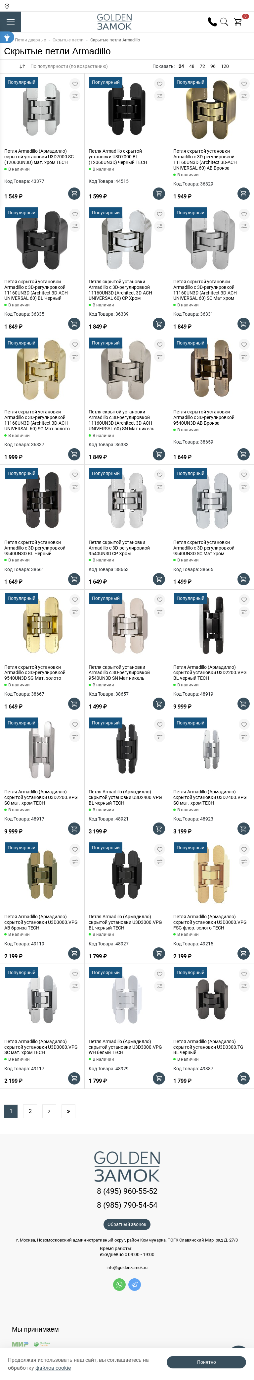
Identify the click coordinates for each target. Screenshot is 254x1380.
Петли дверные (30, 39)
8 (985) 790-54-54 (127, 1205)
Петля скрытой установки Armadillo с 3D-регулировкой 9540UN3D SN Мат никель (119, 672)
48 (191, 66)
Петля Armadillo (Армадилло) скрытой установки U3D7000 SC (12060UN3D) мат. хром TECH (39, 156)
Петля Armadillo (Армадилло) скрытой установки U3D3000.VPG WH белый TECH (125, 1047)
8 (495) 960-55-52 (127, 1191)
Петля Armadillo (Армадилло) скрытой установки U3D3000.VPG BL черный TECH (125, 922)
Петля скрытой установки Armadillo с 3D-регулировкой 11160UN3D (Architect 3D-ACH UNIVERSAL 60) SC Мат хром (205, 290)
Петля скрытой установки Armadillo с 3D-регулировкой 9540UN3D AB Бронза (203, 417)
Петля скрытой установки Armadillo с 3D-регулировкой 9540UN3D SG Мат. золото (34, 672)
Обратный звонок (127, 1224)
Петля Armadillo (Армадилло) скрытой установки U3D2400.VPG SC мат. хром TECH (210, 797)
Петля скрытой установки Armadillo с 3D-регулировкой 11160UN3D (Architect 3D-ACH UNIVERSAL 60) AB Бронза (205, 159)
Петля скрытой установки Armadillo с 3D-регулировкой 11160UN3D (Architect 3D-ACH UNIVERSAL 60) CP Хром (120, 290)
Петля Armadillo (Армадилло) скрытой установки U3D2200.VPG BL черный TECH (210, 672)
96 (213, 66)
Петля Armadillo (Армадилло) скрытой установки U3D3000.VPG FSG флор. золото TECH (210, 922)
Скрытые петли (68, 39)
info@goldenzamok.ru (127, 1267)
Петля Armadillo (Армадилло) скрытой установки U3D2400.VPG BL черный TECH (125, 797)
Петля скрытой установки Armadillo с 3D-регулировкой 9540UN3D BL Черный (34, 548)
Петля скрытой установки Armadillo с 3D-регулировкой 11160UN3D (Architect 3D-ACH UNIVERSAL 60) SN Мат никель (121, 420)
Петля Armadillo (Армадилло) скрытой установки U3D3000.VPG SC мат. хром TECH (41, 1047)
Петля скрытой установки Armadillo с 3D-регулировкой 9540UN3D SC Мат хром (203, 548)
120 (225, 66)
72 (202, 66)
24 (181, 66)
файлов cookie (53, 1368)
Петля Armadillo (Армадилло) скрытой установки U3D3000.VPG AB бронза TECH (41, 922)
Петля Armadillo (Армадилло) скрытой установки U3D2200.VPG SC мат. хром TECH (41, 797)
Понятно (206, 1362)
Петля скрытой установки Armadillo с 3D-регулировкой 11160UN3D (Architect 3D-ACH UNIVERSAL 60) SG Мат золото (37, 420)
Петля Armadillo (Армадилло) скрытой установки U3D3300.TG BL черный (208, 1047)
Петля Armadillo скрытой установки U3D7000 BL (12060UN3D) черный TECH (118, 156)
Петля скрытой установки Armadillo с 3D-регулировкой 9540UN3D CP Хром (119, 548)
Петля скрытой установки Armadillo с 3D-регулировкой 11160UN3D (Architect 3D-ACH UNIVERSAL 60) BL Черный (36, 290)
